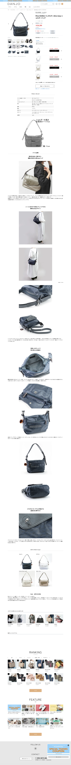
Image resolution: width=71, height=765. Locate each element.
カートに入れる (54, 50)
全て (12, 657)
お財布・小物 (37, 657)
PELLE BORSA (13, 9)
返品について (37, 88)
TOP (8, 9)
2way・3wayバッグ (30, 9)
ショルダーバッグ (22, 9)
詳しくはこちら (49, 759)
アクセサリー (45, 657)
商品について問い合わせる (45, 86)
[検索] (53, 4)
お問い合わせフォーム (26, 758)
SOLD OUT (54, 59)
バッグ (17, 9)
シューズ (28, 657)
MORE (35, 690)
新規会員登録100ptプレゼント (40, 28)
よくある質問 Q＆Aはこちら (45, 88)
